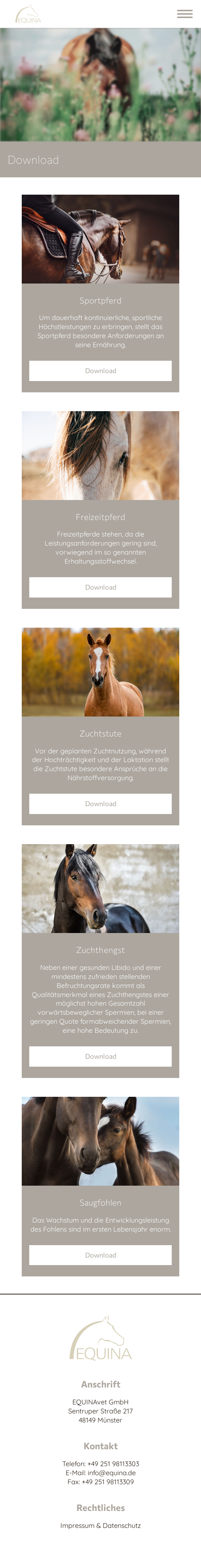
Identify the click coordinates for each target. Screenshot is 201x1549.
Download (100, 370)
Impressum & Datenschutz (100, 1525)
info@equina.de (112, 1472)
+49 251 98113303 (113, 1463)
